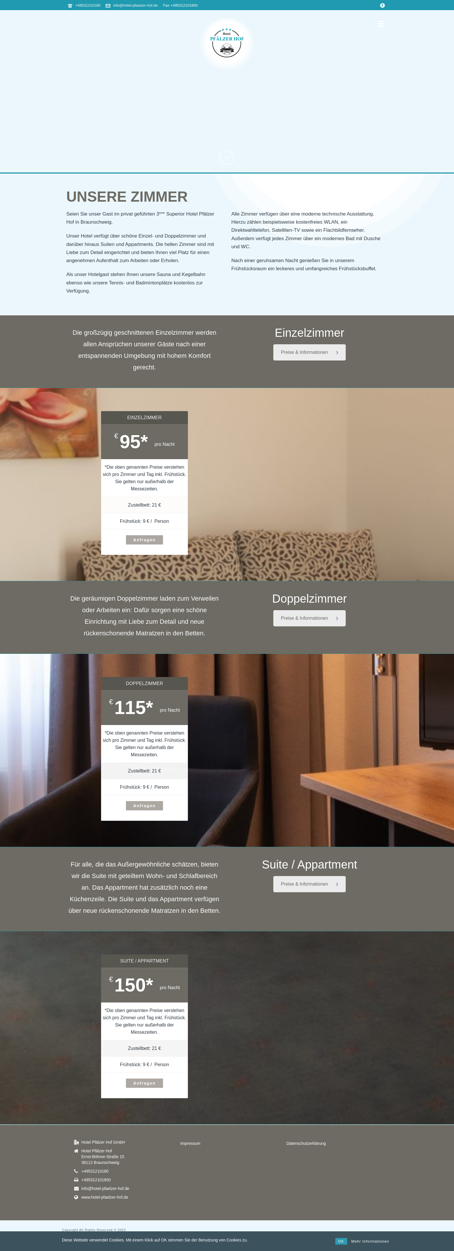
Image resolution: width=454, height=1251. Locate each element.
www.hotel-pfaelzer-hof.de (104, 1197)
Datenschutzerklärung (306, 1143)
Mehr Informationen (370, 1241)
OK (341, 1241)
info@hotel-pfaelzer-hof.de (135, 5)
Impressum (190, 1143)
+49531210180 (87, 5)
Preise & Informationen (309, 352)
